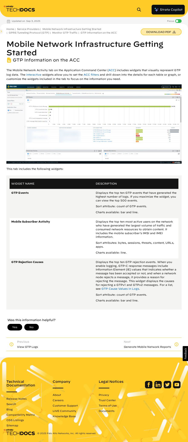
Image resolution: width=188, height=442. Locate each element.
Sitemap (12, 425)
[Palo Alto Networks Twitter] (168, 387)
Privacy (104, 394)
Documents (106, 410)
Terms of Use (108, 405)
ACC (111, 70)
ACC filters (91, 74)
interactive (33, 74)
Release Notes (16, 398)
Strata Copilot (168, 9)
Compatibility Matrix (20, 414)
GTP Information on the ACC (99, 32)
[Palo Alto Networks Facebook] (149, 387)
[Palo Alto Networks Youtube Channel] (177, 387)
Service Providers (28, 29)
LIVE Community (64, 410)
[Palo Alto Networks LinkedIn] (158, 387)
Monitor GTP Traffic (65, 32)
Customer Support (65, 405)
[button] (185, 353)
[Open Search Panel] (140, 10)
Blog (9, 409)
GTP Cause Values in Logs (120, 288)
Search (11, 403)
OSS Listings (15, 420)
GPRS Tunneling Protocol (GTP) (29, 32)
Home (10, 29)
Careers (58, 400)
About (57, 394)
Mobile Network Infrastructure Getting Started (71, 29)
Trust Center (107, 400)
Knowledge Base (64, 416)
